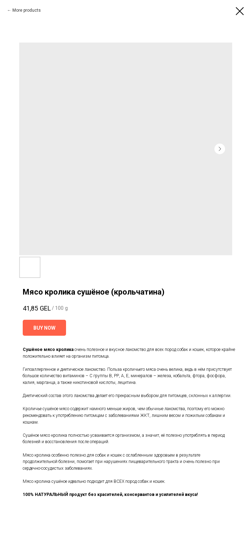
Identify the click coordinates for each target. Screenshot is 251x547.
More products (26, 10)
